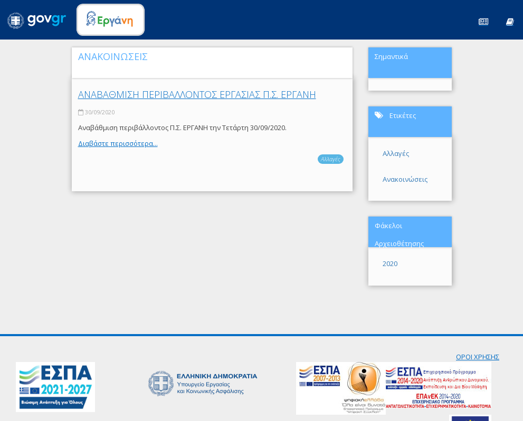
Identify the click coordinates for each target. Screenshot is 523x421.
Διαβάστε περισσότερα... (118, 143)
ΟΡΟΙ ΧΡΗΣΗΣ (477, 356)
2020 (390, 263)
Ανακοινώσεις (405, 179)
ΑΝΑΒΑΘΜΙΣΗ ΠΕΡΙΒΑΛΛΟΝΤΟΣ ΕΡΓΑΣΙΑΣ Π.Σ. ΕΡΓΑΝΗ (197, 94)
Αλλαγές (330, 159)
